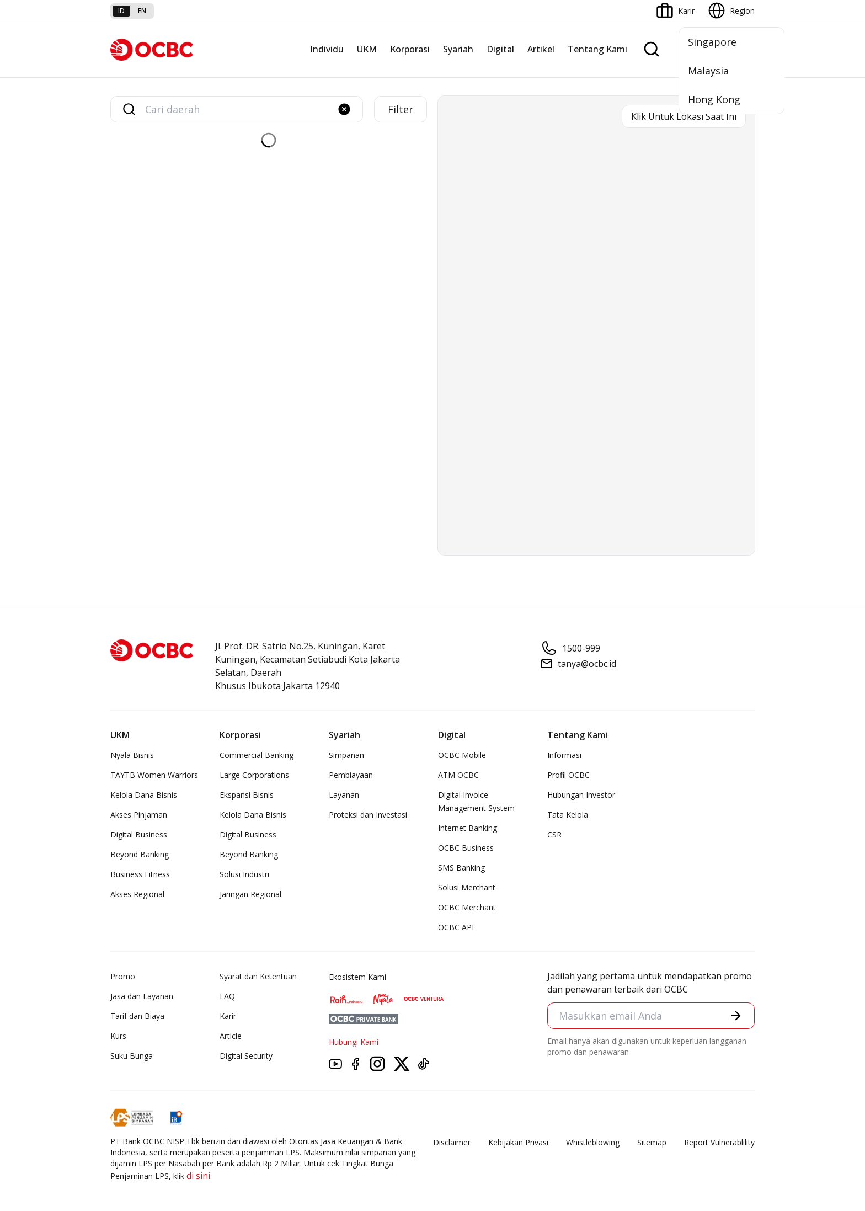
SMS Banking (461, 867)
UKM (367, 49)
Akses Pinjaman (138, 814)
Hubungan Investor (581, 794)
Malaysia (708, 70)
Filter (400, 109)
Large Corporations (254, 775)
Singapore (712, 42)
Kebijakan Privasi (518, 1142)
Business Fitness (140, 874)
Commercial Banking (256, 755)
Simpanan (346, 755)
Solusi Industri (244, 874)
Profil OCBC (568, 775)
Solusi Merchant (466, 887)
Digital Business (138, 834)
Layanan (344, 794)
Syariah (458, 49)
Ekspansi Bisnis (247, 794)
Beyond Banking (139, 854)
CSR (554, 834)
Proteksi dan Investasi (368, 814)
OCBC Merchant (467, 907)
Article (231, 1036)
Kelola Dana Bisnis (143, 794)
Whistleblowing (593, 1142)
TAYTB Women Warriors (154, 775)
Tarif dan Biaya (137, 1016)
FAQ (227, 996)
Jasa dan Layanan (141, 996)
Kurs (118, 1036)
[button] (344, 109)
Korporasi (410, 49)
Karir (228, 1016)
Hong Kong (714, 99)
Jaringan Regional (250, 894)
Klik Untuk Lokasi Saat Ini (683, 116)
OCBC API (456, 927)
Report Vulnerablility (719, 1142)
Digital (500, 49)
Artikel (540, 49)
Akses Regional (137, 894)
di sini (198, 1176)
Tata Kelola (567, 814)
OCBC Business (466, 847)
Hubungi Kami (353, 1042)
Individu (327, 49)
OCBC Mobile (462, 755)
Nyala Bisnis (132, 755)
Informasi (564, 755)
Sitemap (651, 1142)
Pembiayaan (351, 775)
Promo (122, 976)
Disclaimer (452, 1142)
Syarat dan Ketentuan (258, 976)
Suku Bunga (131, 1055)
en (142, 10)
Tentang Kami (597, 49)
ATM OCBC (458, 775)
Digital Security (246, 1055)
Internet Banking (467, 828)
